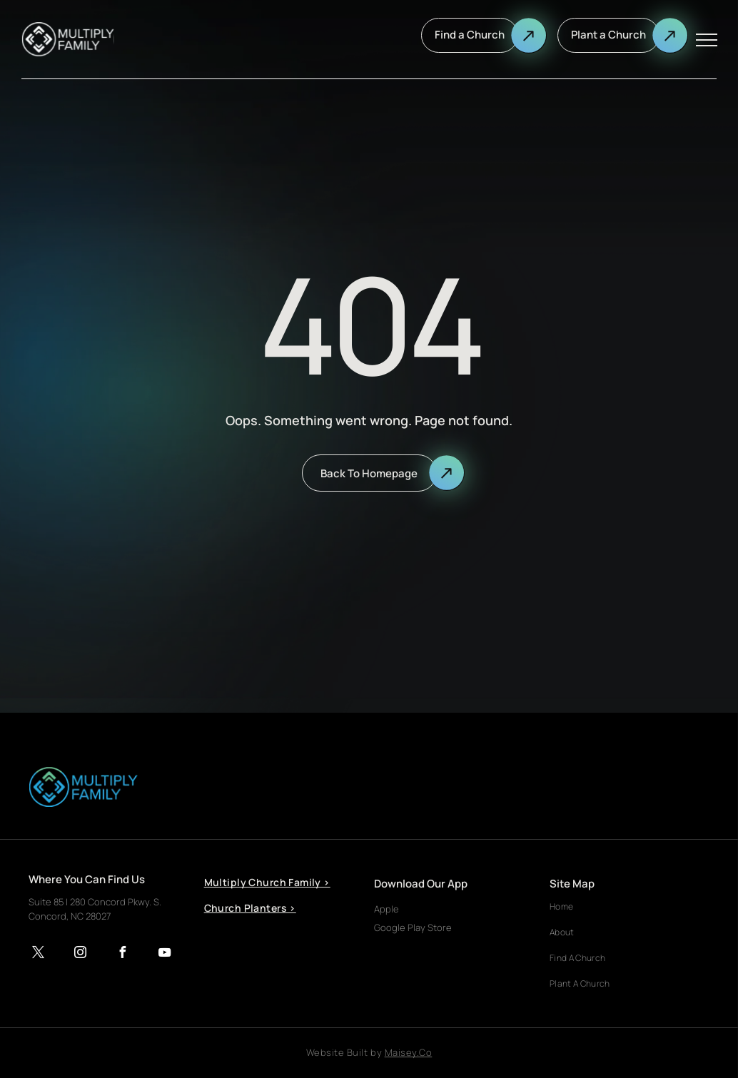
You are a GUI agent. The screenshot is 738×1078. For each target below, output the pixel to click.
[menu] (706, 40)
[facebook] (122, 954)
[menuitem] (272, 887)
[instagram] (80, 954)
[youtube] (164, 954)
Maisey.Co (409, 1052)
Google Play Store (413, 927)
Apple (386, 908)
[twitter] (38, 954)
